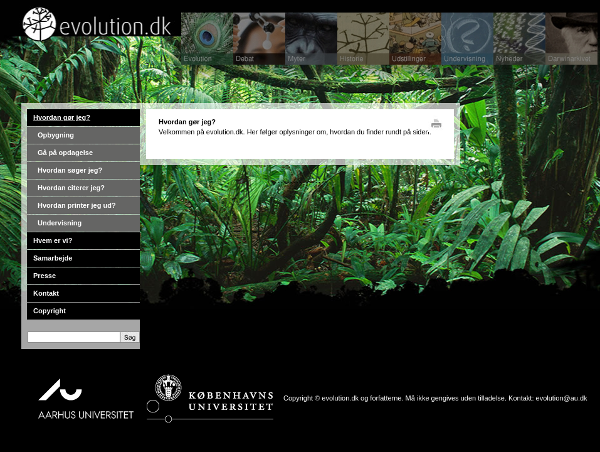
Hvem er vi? (52, 240)
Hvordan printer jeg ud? (77, 205)
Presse (44, 275)
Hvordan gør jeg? (61, 117)
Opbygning (56, 135)
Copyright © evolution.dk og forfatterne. (343, 398)
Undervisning (60, 223)
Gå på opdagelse (65, 152)
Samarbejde (52, 258)
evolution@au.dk (561, 398)
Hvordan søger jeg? (70, 170)
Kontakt (46, 293)
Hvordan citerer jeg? (71, 187)
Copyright (49, 311)
